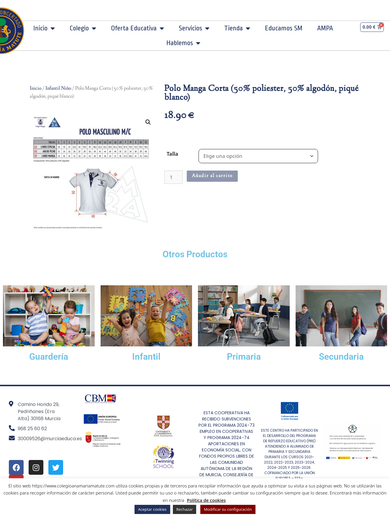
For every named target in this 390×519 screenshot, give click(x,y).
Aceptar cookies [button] (152, 509)
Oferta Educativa (137, 28)
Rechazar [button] (184, 509)
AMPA (325, 28)
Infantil (146, 356)
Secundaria (341, 356)
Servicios (194, 28)
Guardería (48, 356)
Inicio (44, 28)
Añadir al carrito (212, 176)
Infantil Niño (58, 88)
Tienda (237, 28)
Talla (172, 153)
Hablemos (183, 43)
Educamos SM (283, 28)
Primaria (244, 356)
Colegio (83, 28)
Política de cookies (206, 500)
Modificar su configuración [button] (228, 509)
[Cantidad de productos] (173, 177)
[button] (148, 122)
